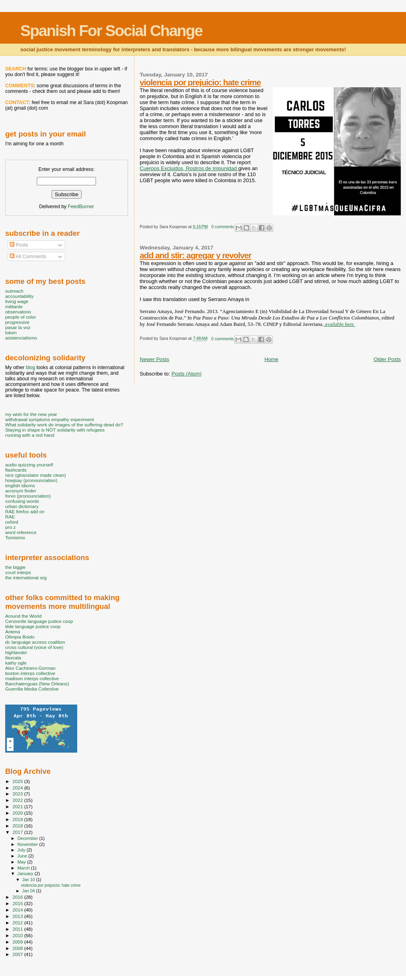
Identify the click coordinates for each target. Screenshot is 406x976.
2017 (18, 832)
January (26, 873)
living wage (16, 301)
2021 (18, 806)
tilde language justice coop (32, 626)
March (24, 868)
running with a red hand (29, 435)
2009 (18, 941)
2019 (18, 819)
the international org (26, 577)
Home (271, 359)
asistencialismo (21, 337)
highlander (16, 652)
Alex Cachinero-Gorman (30, 668)
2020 (18, 812)
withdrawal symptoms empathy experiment (49, 419)
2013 (18, 916)
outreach (14, 290)
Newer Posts (154, 359)
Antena (12, 631)
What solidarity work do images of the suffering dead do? (64, 424)
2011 (18, 929)
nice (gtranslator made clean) (35, 475)
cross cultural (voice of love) (34, 647)
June (23, 855)
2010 (18, 935)
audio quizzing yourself (29, 464)
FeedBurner (81, 206)
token (11, 332)
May (22, 862)
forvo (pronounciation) (28, 495)
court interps (18, 572)
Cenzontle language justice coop (39, 621)
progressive (17, 322)
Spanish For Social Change (111, 30)
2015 (18, 903)
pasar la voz (17, 327)
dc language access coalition (35, 642)
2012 (18, 922)
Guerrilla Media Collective (32, 688)
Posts (19, 245)
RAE (10, 516)
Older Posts (387, 359)
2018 (18, 825)
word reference (20, 532)
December (28, 838)
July (22, 849)
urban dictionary (21, 506)
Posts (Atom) (187, 374)
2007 (18, 954)
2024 (18, 787)
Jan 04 (29, 890)
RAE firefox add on (24, 511)
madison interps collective (32, 678)
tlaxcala (13, 657)
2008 (18, 948)
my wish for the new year (31, 414)
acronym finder (20, 490)
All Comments (28, 256)
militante (14, 306)
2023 (18, 793)
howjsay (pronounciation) (31, 480)
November (28, 844)
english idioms (20, 485)
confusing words (22, 501)
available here (339, 324)
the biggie (15, 567)
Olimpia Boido (19, 636)
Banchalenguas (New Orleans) (37, 683)
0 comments (223, 227)
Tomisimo (15, 537)
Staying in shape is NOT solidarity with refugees (55, 429)
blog (30, 367)
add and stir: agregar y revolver (195, 255)
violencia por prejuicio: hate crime (200, 82)
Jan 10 (29, 879)
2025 (18, 781)
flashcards (15, 469)
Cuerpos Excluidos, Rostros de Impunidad (189, 168)
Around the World (23, 616)
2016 (18, 897)
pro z (10, 527)
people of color (20, 316)
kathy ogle (15, 662)
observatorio (18, 311)
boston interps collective (30, 673)
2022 (18, 800)
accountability (19, 296)
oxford (11, 521)
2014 (18, 909)
